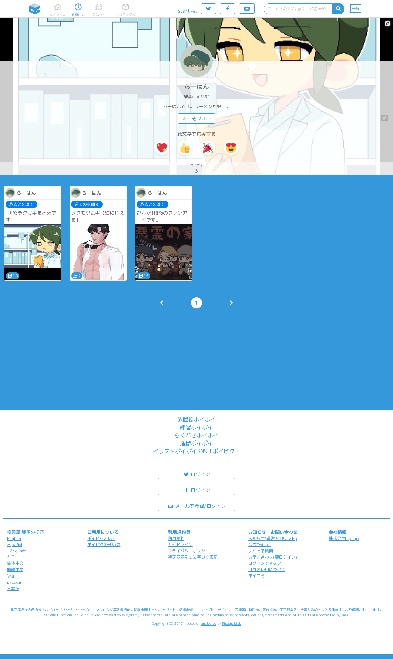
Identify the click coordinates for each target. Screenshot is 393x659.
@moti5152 (199, 96)
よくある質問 (260, 551)
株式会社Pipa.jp (344, 538)
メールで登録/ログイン (197, 505)
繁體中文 (15, 569)
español (14, 544)
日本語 (13, 588)
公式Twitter (259, 544)
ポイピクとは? (101, 538)
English (14, 538)
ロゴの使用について (266, 569)
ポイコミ (256, 576)
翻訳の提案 (33, 532)
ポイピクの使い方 (103, 544)
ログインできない (264, 563)
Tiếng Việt (16, 551)
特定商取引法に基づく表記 (193, 557)
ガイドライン (180, 544)
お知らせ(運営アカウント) (272, 538)
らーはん (196, 87)
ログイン (196, 473)
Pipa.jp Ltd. (231, 623)
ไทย (10, 576)
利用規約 (176, 538)
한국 (11, 557)
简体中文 (15, 563)
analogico (208, 623)
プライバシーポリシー (188, 551)
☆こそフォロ (196, 118)
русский (14, 582)
